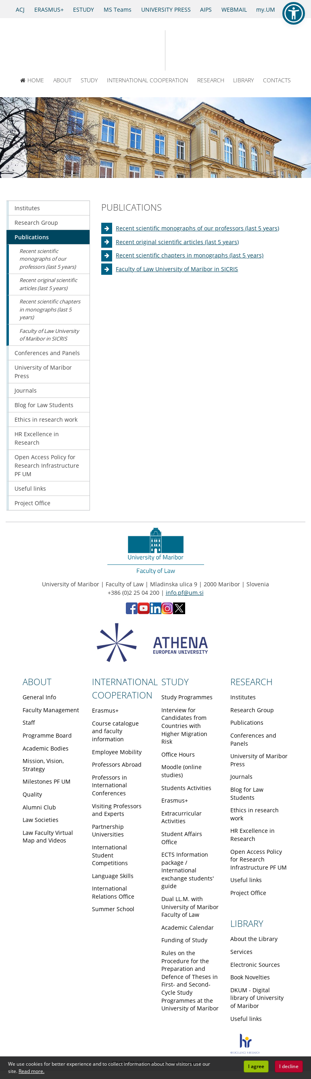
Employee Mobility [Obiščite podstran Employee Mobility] (117, 752)
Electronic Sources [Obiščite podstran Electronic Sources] (255, 964)
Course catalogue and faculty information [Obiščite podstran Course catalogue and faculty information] (115, 731)
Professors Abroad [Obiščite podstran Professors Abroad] (117, 764)
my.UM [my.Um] (265, 9)
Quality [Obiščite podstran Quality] (32, 794)
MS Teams (117, 9)
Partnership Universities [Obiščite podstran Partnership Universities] (108, 831)
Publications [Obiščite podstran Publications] (32, 237)
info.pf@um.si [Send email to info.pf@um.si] (185, 592)
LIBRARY (243, 80)
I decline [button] (288, 1066)
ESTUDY (83, 9)
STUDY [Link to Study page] (175, 681)
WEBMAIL (234, 9)
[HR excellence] (244, 1051)
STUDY (89, 80)
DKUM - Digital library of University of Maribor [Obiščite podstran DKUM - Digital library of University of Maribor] (257, 998)
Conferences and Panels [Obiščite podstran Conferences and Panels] (47, 353)
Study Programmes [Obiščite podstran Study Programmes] (187, 697)
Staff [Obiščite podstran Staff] (29, 722)
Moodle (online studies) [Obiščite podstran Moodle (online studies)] (181, 771)
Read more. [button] (31, 1071)
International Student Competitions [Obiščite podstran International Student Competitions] (110, 855)
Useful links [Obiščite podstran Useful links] (30, 488)
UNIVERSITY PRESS (166, 9)
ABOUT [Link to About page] (37, 681)
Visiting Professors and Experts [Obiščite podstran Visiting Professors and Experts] (117, 810)
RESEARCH (210, 80)
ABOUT (62, 80)
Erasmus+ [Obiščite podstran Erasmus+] (105, 710)
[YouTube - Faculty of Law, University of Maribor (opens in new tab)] (144, 612)
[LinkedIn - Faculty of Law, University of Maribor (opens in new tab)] (155, 612)
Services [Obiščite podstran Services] (241, 952)
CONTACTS (277, 80)
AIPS (206, 9)
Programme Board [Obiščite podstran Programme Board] (47, 735)
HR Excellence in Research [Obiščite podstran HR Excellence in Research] (37, 438)
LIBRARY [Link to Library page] (246, 923)
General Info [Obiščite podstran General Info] (39, 697)
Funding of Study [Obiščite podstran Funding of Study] (184, 940)
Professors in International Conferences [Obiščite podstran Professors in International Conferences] (109, 785)
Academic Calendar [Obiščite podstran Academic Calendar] (187, 927)
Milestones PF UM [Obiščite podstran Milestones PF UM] (47, 781)
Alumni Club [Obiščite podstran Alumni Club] (39, 807)
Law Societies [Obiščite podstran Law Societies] (40, 820)
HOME (32, 80)
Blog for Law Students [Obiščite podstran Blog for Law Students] (44, 405)
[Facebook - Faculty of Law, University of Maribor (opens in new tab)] (132, 612)
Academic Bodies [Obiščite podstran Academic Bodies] (46, 748)
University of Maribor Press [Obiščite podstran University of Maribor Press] (43, 372)
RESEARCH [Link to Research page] (251, 681)
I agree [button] (256, 1066)
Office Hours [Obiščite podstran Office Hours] (178, 754)
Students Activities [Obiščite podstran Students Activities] (186, 788)
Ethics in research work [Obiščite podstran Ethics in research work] (46, 419)
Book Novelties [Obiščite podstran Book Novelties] (250, 977)
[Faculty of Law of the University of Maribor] (194, 50)
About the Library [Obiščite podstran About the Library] (254, 939)
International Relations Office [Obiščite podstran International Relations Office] (113, 892)
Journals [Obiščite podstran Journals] (26, 390)
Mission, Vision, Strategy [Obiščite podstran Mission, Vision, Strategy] (43, 765)
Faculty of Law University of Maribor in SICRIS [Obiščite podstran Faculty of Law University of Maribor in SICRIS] (177, 269)
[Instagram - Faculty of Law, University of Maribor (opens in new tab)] (167, 612)
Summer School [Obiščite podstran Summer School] (113, 909)
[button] (293, 13)
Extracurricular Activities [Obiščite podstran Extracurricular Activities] (181, 817)
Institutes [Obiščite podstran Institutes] (27, 208)
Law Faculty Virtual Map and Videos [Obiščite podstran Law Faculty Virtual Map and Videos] (48, 837)
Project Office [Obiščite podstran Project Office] (32, 503)
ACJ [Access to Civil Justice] (20, 9)
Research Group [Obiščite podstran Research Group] (36, 222)
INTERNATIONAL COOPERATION (147, 80)
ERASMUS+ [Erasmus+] (49, 9)
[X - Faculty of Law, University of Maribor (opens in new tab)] (179, 612)
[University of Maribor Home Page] (128, 50)
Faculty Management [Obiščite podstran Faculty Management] (51, 710)
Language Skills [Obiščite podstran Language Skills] (113, 876)
